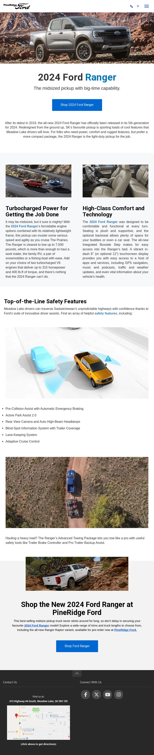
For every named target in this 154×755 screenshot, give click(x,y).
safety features (105, 313)
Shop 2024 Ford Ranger (77, 105)
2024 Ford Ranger (24, 226)
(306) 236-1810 (118, 6)
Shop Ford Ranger (77, 646)
